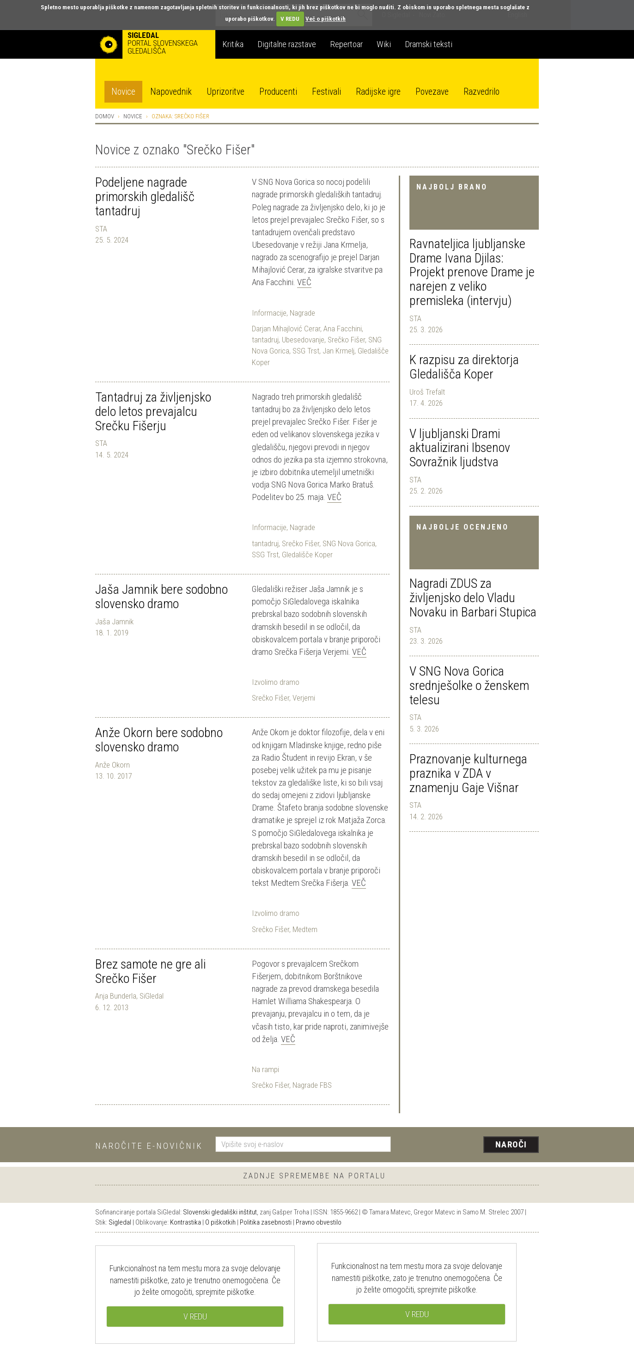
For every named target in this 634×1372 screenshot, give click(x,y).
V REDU (289, 18)
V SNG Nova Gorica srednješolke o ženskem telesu (469, 685)
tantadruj (265, 339)
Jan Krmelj (338, 350)
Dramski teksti (428, 44)
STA (415, 318)
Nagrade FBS (312, 1085)
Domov (104, 116)
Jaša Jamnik (114, 621)
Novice (123, 91)
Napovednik (171, 91)
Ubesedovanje (303, 339)
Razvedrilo (481, 91)
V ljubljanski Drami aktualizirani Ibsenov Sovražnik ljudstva (459, 448)
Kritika (233, 44)
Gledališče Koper (307, 554)
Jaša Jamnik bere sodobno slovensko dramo (161, 596)
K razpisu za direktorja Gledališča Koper (464, 367)
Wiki (384, 44)
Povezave (432, 91)
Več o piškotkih (325, 18)
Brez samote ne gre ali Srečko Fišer (150, 971)
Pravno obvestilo (318, 1222)
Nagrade (302, 312)
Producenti (278, 91)
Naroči (511, 1144)
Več (304, 282)
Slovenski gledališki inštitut (220, 1212)
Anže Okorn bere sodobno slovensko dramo (159, 740)
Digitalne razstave (286, 44)
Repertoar (346, 44)
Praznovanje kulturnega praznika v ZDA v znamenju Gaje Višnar (468, 773)
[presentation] (470, 1145)
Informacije (269, 312)
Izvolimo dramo (275, 682)
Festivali (326, 91)
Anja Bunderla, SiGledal (129, 995)
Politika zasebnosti (266, 1222)
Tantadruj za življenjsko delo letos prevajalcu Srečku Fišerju (153, 411)
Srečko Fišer (346, 339)
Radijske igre (378, 91)
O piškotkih (220, 1222)
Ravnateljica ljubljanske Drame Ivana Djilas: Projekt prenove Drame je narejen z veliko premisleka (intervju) (472, 272)
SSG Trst (306, 350)
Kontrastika (185, 1222)
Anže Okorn (112, 764)
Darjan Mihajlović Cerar (286, 328)
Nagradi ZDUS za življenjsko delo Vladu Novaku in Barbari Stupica (472, 598)
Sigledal (120, 1222)
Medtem (305, 929)
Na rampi (265, 1069)
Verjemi (304, 697)
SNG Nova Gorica (349, 543)
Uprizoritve (225, 91)
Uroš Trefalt (427, 391)
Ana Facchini (342, 328)
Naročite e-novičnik (149, 1145)
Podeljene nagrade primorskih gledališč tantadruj (145, 197)
